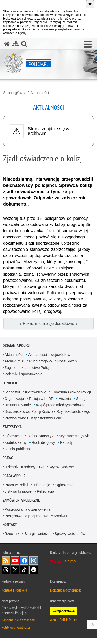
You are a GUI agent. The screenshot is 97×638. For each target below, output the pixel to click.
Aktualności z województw (49, 355)
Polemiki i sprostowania (23, 374)
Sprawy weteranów (70, 534)
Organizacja (14, 398)
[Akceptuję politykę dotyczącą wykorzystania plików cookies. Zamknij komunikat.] (90, 4)
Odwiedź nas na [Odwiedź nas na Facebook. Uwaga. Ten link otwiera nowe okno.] (24, 560)
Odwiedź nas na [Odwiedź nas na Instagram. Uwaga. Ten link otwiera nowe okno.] (33, 560)
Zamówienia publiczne (21, 500)
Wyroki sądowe (61, 467)
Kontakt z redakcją (14, 590)
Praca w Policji (15, 475)
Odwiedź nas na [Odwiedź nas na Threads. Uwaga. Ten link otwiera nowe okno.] (6, 570)
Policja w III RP (41, 398)
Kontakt (10, 524)
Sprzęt (81, 398)
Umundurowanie (18, 405)
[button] (88, 44)
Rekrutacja (45, 491)
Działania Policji (17, 345)
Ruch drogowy (40, 361)
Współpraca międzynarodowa (60, 405)
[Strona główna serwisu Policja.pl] (7, 44)
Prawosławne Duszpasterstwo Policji (34, 418)
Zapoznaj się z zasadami (18, 620)
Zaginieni (12, 367)
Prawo (8, 458)
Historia (64, 398)
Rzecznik (12, 534)
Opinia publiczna (18, 449)
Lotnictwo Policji (37, 367)
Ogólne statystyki (40, 436)
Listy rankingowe (18, 491)
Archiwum (61, 516)
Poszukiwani (67, 361)
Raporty (66, 442)
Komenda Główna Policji (71, 392)
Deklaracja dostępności (66, 590)
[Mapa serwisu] (15, 44)
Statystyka (12, 427)
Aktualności (39, 93)
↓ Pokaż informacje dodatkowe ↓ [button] (49, 323)
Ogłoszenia (64, 485)
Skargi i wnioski (36, 534)
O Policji (10, 383)
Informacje (13, 436)
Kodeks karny (16, 442)
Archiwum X (14, 361)
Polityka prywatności (16, 627)
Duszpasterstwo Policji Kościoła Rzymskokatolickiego (47, 411)
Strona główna (14, 93)
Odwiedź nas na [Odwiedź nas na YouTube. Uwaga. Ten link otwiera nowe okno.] (15, 560)
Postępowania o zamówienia (27, 509)
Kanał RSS (6, 560)
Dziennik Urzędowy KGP (24, 467)
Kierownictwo (35, 392)
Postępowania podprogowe (26, 516)
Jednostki (12, 392)
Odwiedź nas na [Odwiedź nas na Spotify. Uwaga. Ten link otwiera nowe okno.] (33, 570)
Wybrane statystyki (74, 436)
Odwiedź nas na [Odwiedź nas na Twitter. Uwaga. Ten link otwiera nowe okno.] (15, 570)
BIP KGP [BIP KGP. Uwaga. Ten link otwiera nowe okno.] (70, 561)
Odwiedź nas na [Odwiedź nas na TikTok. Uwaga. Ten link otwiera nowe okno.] (24, 570)
